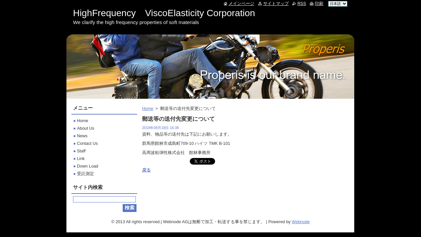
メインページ (241, 3)
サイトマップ (276, 3)
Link (81, 158)
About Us (85, 128)
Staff (81, 150)
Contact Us (87, 143)
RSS (301, 3)
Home (147, 108)
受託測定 (85, 173)
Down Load (87, 166)
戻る (146, 170)
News (82, 135)
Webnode (301, 221)
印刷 (319, 3)
